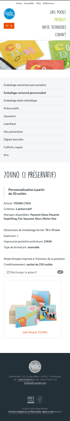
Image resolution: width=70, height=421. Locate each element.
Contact (60, 34)
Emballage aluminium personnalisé (25, 85)
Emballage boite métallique (20, 100)
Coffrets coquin (13, 147)
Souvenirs (10, 116)
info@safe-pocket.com (35, 383)
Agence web (48, 411)
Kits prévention (13, 131)
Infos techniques (54, 27)
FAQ (38, 3)
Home (19, 3)
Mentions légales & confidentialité (24, 411)
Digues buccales (14, 139)
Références (48, 3)
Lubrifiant (10, 123)
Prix (6, 155)
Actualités (29, 3)
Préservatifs (11, 108)
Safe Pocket (57, 12)
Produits (60, 19)
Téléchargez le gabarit (35, 272)
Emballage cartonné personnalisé (25, 92)
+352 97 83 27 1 (26, 379)
